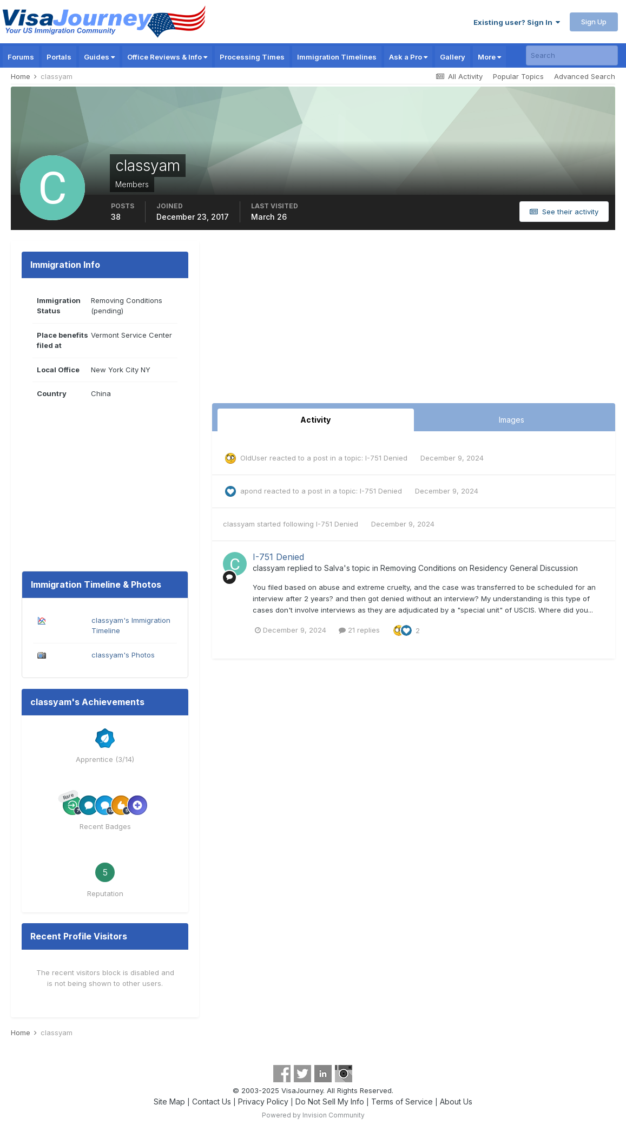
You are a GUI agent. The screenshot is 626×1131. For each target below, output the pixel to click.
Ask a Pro (408, 56)
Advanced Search (584, 76)
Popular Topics (518, 76)
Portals (59, 56)
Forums (21, 56)
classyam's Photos (123, 654)
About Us (456, 1101)
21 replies (359, 630)
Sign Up (594, 21)
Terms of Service (402, 1101)
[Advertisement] (414, 322)
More (489, 56)
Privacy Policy (263, 1101)
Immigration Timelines (337, 56)
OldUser (253, 457)
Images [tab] (511, 419)
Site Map (169, 1101)
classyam (239, 524)
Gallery (452, 56)
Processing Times (252, 56)
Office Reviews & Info (167, 56)
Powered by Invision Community (313, 1115)
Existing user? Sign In (516, 22)
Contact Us (211, 1101)
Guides (99, 56)
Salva (334, 568)
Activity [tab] (315, 419)
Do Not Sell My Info (329, 1101)
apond (251, 490)
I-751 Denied (387, 457)
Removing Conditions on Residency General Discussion (479, 568)
